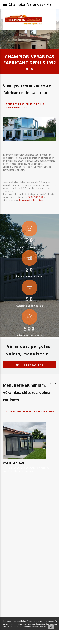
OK (51, 627)
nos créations (32, 364)
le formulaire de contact (31, 196)
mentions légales (39, 627)
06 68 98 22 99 (35, 193)
